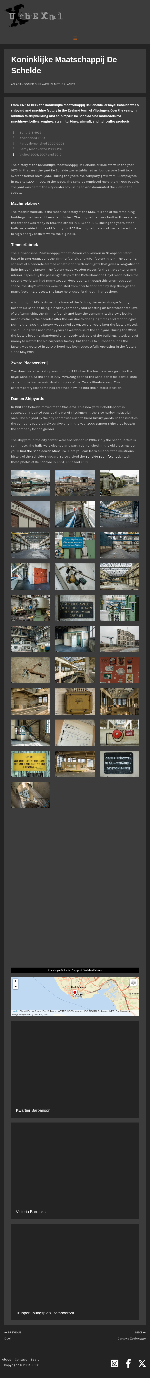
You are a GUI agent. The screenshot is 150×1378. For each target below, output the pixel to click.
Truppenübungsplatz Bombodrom (45, 1313)
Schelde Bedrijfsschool (103, 456)
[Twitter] (142, 1363)
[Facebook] (128, 1363)
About (6, 1359)
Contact (21, 1359)
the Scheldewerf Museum (46, 451)
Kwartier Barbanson (33, 1110)
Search (36, 1359)
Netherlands (64, 84)
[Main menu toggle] (75, 38)
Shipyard (77, 970)
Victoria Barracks (30, 1212)
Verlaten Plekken (93, 970)
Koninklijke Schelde (59, 970)
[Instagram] (114, 1363)
